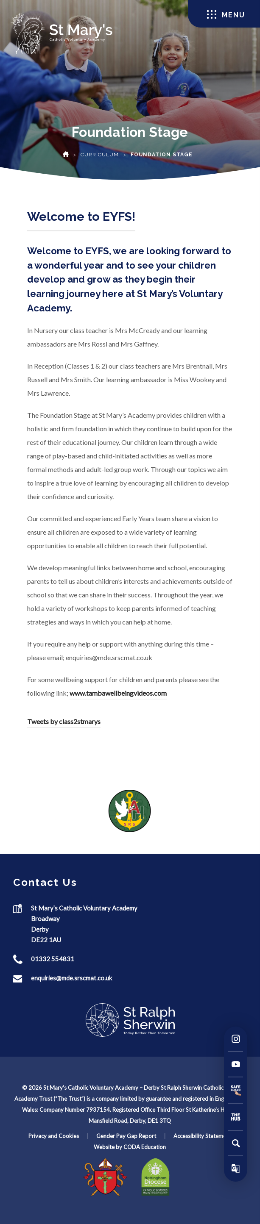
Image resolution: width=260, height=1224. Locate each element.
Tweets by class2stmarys (64, 721)
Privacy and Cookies (53, 1135)
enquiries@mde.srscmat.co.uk (71, 978)
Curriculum (100, 155)
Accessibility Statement (202, 1135)
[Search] (235, 1143)
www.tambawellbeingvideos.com (118, 693)
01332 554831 (52, 959)
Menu (226, 14)
